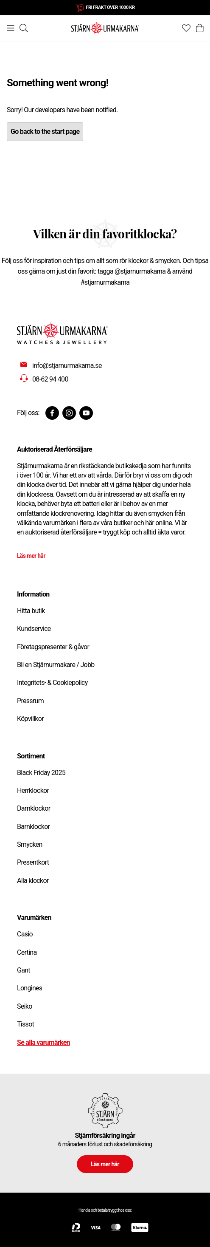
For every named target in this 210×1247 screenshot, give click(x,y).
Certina (26, 952)
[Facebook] (52, 413)
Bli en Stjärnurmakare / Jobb (56, 665)
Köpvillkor (30, 719)
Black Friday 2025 (41, 773)
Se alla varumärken (43, 1042)
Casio (25, 934)
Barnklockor (33, 827)
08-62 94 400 (50, 379)
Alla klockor (33, 881)
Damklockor (33, 808)
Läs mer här (31, 555)
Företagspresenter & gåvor (53, 647)
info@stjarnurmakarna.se (67, 366)
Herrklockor (33, 790)
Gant (23, 970)
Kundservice (34, 629)
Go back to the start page (45, 131)
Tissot (25, 1024)
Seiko (24, 1006)
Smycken (29, 844)
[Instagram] (69, 413)
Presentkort (33, 862)
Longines (29, 988)
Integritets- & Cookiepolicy (52, 683)
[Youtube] (86, 413)
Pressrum (30, 701)
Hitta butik (31, 611)
